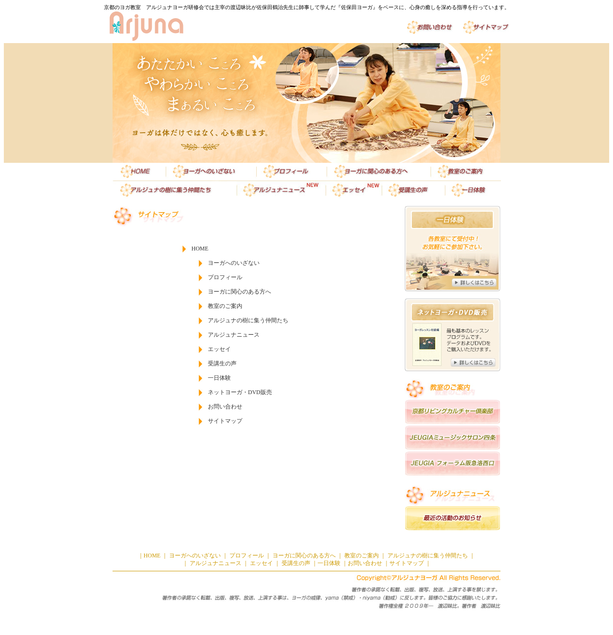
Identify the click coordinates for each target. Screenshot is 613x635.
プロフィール (225, 277)
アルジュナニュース (234, 334)
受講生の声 (222, 363)
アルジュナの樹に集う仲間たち (248, 320)
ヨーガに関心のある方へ (239, 291)
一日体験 (219, 377)
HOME (200, 248)
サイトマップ (225, 421)
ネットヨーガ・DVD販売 (240, 392)
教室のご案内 (225, 306)
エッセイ (219, 349)
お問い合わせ (225, 406)
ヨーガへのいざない (234, 263)
